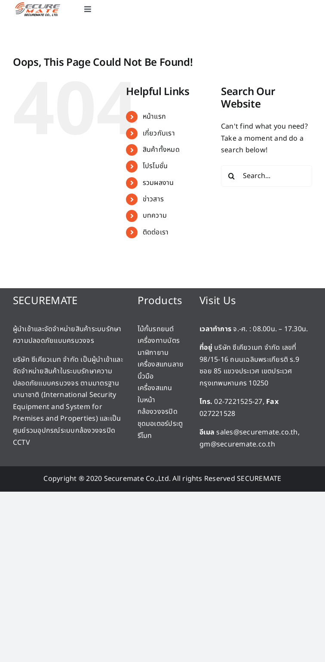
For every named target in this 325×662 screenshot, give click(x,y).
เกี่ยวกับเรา (159, 133)
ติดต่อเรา (156, 232)
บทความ (155, 215)
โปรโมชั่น (155, 166)
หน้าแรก (154, 116)
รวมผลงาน (158, 183)
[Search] (231, 176)
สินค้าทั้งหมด (161, 150)
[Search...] (266, 176)
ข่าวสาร (153, 199)
